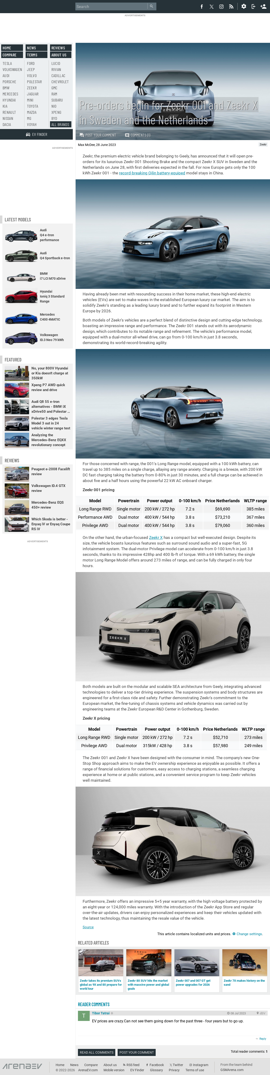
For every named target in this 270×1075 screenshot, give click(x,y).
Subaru (57, 99)
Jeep (31, 69)
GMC (54, 87)
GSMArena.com (231, 1070)
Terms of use (194, 1070)
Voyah (32, 124)
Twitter (178, 1065)
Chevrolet (60, 81)
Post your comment (97, 134)
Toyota (32, 106)
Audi (6, 75)
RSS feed (133, 1065)
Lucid (55, 63)
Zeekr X (156, 537)
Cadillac (58, 75)
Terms (32, 54)
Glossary (156, 1070)
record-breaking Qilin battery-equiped (152, 173)
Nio (54, 106)
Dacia (7, 124)
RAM (54, 93)
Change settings (247, 934)
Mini (30, 99)
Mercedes (10, 93)
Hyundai (9, 99)
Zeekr (32, 87)
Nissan (8, 118)
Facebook (157, 1065)
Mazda (31, 112)
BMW (6, 87)
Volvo (32, 75)
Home (7, 47)
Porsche (9, 81)
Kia (5, 106)
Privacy (174, 1070)
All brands (60, 124)
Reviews (58, 47)
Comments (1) (137, 135)
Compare (9, 54)
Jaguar (33, 93)
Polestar (34, 81)
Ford (31, 63)
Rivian (56, 69)
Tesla (7, 63)
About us (59, 54)
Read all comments (96, 1052)
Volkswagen (12, 69)
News (31, 47)
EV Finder (137, 1070)
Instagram (200, 1065)
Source (88, 927)
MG (29, 118)
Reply (262, 1038)
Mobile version (114, 1070)
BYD (54, 118)
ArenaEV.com (88, 1070)
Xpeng (56, 112)
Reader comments (94, 1004)
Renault (9, 112)
